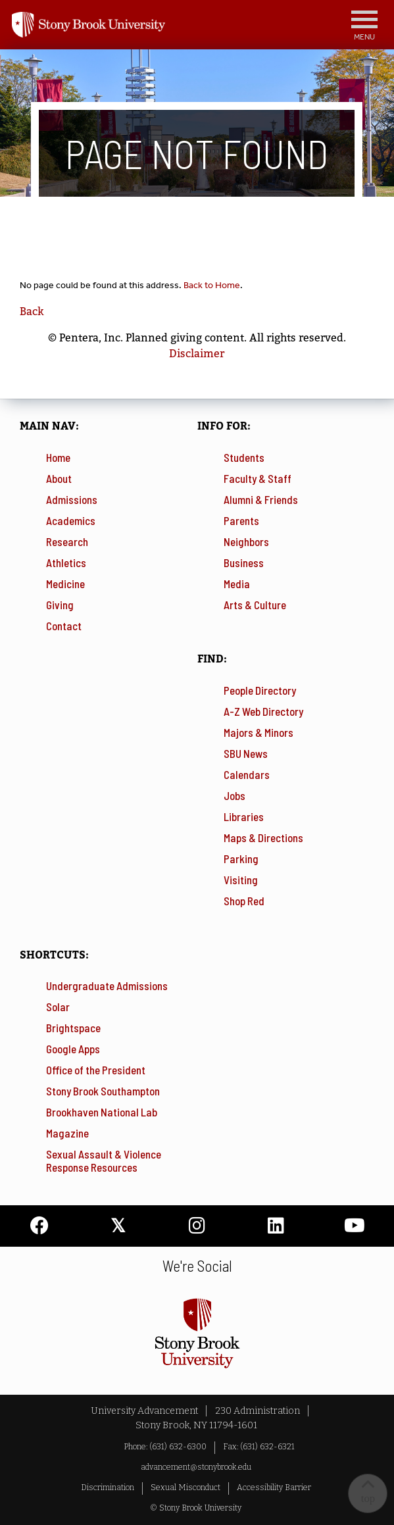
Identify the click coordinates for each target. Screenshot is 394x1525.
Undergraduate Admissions (107, 985)
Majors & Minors (258, 732)
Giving (60, 604)
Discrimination (107, 1487)
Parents (241, 520)
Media (237, 583)
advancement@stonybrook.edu (196, 1467)
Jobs (234, 795)
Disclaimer (196, 354)
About (59, 478)
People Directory (260, 690)
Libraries (244, 816)
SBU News (246, 753)
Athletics (66, 562)
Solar (58, 1006)
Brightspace (73, 1027)
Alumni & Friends (261, 499)
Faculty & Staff (257, 478)
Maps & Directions (263, 837)
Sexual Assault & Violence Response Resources (103, 1160)
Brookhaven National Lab (101, 1111)
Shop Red (244, 900)
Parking (241, 858)
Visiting (241, 879)
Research (67, 541)
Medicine (65, 583)
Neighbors (246, 541)
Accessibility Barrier (274, 1487)
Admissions (71, 499)
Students (244, 457)
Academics (70, 520)
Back (31, 311)
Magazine (67, 1132)
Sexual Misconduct (185, 1487)
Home (58, 457)
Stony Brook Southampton (103, 1090)
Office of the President (95, 1069)
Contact (64, 625)
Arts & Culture (255, 604)
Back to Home (212, 285)
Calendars (247, 774)
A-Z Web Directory (263, 711)
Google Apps (73, 1048)
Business (244, 562)
